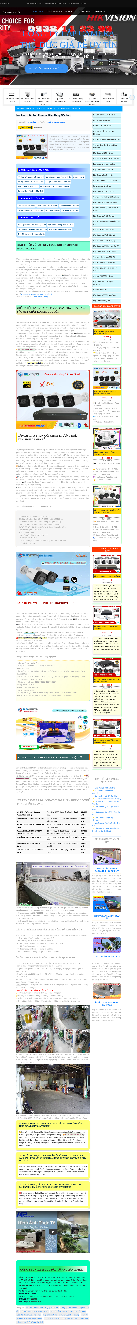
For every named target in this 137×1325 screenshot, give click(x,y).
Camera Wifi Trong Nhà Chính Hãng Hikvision (107, 209)
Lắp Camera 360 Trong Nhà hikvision (103, 283)
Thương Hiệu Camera (37, 11)
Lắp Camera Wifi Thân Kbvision (105, 251)
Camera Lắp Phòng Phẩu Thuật (105, 180)
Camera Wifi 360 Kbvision (103, 276)
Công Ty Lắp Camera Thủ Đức (55, 3)
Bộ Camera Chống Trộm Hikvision (60, 225)
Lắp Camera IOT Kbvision (103, 153)
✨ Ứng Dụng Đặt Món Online (103, 788)
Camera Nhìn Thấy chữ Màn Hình (106, 197)
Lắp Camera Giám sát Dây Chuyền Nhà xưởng (61, 1315)
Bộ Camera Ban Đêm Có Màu (60, 229)
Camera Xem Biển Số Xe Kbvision (106, 159)
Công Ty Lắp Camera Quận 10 (107, 917)
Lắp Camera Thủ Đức (35, 3)
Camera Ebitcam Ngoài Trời (103, 230)
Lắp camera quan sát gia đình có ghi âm (105, 332)
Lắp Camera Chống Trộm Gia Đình (30, 1322)
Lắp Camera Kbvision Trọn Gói (47, 109)
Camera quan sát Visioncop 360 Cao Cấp (105, 269)
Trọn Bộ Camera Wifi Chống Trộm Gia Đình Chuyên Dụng (66, 1318)
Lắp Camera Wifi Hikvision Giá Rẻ (106, 246)
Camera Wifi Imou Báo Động (104, 241)
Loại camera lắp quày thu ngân (105, 202)
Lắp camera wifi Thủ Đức (77, 3)
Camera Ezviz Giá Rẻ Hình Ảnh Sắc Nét (107, 223)
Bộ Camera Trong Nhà (101, 120)
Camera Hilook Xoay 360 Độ (104, 257)
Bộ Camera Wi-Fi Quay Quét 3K (107, 576)
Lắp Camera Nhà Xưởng (25, 109)
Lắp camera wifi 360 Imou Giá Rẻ (30, 210)
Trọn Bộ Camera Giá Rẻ (55, 11)
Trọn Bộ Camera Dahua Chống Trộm (32, 225)
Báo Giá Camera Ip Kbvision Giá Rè (34, 1311)
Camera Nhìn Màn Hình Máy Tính (30, 191)
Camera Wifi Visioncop (26, 206)
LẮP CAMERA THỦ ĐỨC (11, 12)
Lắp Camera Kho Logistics (103, 170)
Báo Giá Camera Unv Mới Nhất (29, 1315)
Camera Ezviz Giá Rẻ (70, 210)
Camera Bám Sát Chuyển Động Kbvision (105, 146)
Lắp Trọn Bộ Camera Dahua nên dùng (32, 229)
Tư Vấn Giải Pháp (99, 11)
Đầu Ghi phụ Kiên (85, 11)
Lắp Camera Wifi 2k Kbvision (104, 216)
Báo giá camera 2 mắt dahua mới (58, 182)
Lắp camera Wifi (70, 11)
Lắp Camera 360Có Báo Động (104, 295)
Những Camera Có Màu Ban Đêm (31, 182)
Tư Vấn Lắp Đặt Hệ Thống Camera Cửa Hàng (68, 1311)
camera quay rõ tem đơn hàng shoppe (54, 186)
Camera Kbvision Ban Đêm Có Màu (106, 139)
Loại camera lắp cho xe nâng (104, 164)
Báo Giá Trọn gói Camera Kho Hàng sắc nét (43, 115)
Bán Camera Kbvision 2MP (71, 109)
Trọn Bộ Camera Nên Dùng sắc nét (31, 234)
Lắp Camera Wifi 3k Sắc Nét (104, 235)
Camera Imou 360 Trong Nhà (104, 262)
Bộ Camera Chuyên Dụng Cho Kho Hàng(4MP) (107, 680)
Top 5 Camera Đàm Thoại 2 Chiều (58, 177)
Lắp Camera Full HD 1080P (47, 206)
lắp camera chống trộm (102, 186)
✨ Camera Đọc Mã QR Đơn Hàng (105, 796)
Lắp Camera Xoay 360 (101, 301)
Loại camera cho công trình (103, 191)
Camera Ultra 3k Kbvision (103, 126)
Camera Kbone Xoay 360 (69, 206)
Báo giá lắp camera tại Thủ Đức (46, 68)
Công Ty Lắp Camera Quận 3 (107, 958)
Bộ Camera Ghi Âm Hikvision (104, 115)
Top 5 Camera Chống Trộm (28, 186)
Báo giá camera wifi (52, 210)
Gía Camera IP (78, 177)
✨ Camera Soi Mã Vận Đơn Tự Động (106, 799)
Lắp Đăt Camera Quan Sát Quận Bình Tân (42, 1308)
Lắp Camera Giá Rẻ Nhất (103, 175)
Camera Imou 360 (100, 290)
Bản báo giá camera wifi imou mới (31, 177)
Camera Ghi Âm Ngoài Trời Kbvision (103, 132)
